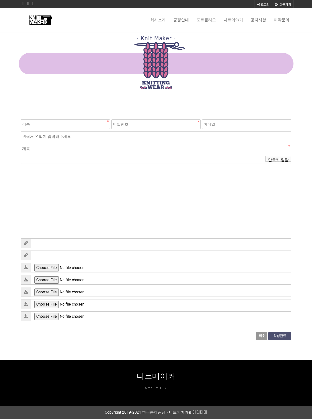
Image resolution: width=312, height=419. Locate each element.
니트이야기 (233, 20)
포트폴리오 (206, 20)
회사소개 (158, 20)
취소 (262, 336)
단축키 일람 (278, 160)
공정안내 (181, 20)
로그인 (263, 4)
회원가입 (283, 4)
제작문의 (281, 20)
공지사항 (258, 20)
